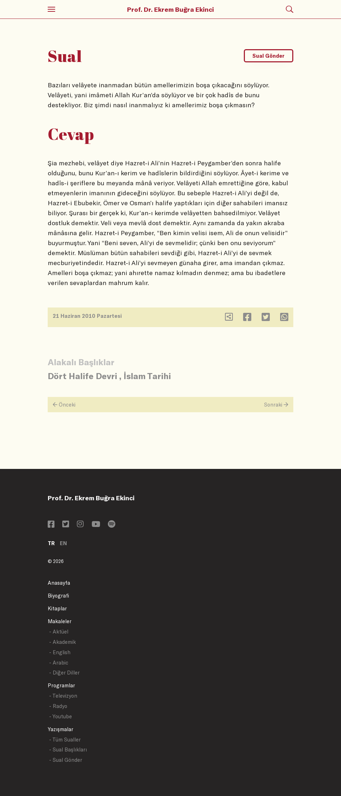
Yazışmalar (60, 729)
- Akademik (62, 642)
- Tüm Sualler (65, 739)
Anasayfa (59, 583)
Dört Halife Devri (82, 376)
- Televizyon (63, 696)
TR (51, 543)
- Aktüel (58, 632)
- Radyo (58, 706)
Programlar (61, 685)
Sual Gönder (268, 56)
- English (59, 652)
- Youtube (60, 716)
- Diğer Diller (64, 673)
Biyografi (58, 596)
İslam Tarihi (147, 376)
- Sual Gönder (65, 760)
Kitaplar (57, 608)
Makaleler (60, 621)
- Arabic (58, 663)
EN (63, 543)
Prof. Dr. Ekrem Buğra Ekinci (170, 9)
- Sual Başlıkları (68, 749)
